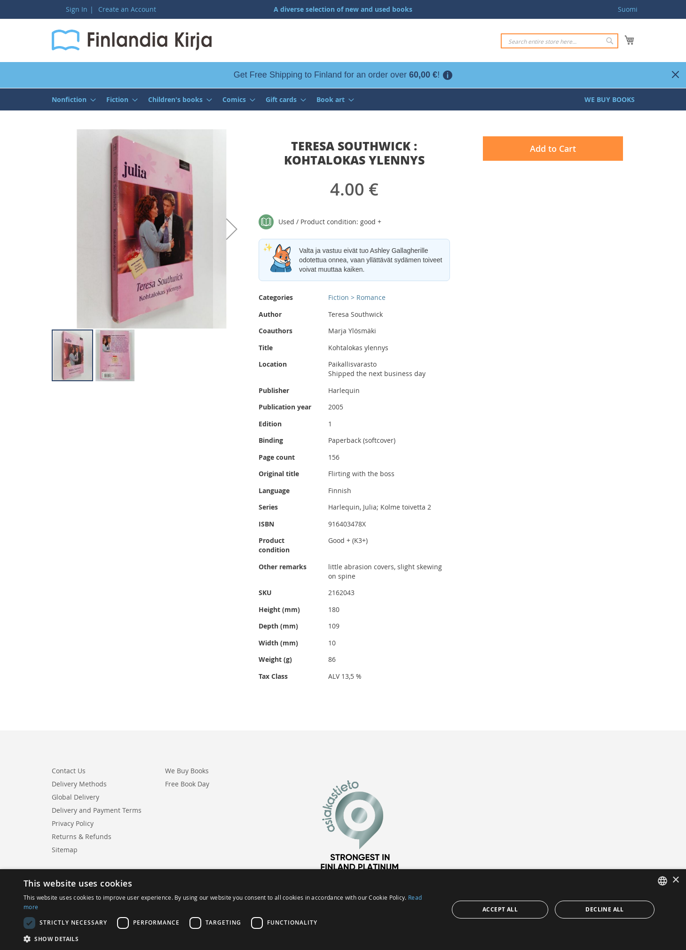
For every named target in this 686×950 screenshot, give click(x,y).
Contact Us (69, 770)
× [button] (675, 880)
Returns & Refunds (81, 836)
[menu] (343, 99)
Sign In (76, 9)
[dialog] (343, 909)
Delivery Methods (79, 783)
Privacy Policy (73, 823)
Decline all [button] (604, 909)
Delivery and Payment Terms (97, 810)
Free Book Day (187, 783)
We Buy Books (187, 770)
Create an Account (127, 9)
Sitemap (65, 849)
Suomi (628, 9)
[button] (232, 229)
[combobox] (559, 40)
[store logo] (132, 40)
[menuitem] (71, 99)
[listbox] (662, 881)
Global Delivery (75, 797)
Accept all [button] (500, 909)
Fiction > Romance (357, 297)
